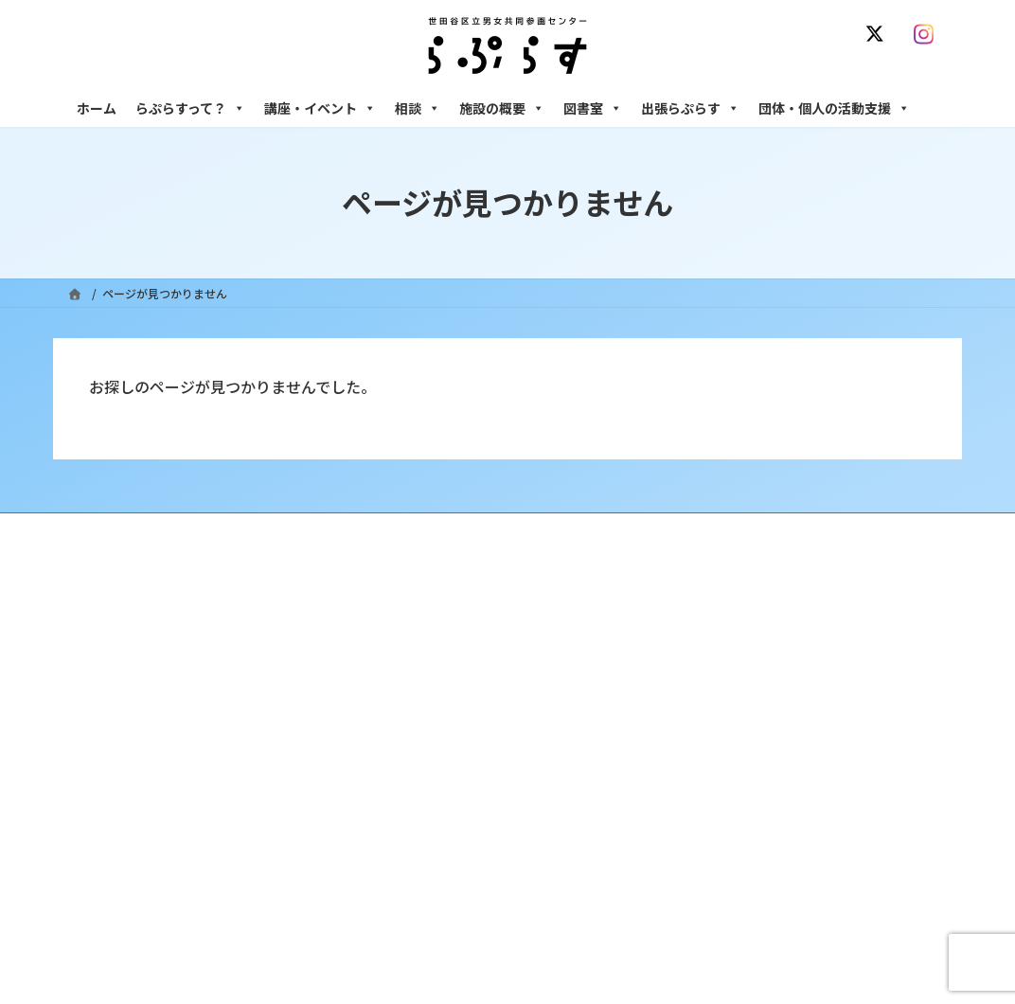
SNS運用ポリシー (699, 530)
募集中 (410, 741)
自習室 (713, 889)
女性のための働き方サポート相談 (781, 676)
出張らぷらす (690, 108)
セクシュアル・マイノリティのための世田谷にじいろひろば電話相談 (820, 716)
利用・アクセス (432, 676)
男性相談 (718, 757)
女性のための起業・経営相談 (770, 790)
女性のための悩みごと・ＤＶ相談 (781, 643)
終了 (404, 774)
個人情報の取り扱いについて (856, 530)
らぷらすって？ (190, 108)
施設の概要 (501, 108)
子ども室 (718, 922)
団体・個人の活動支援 (834, 108)
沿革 (404, 643)
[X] (879, 34)
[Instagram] (928, 34)
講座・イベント (320, 108)
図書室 (592, 108)
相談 (417, 108)
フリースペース (734, 856)
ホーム (96, 108)
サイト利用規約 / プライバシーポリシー (515, 530)
